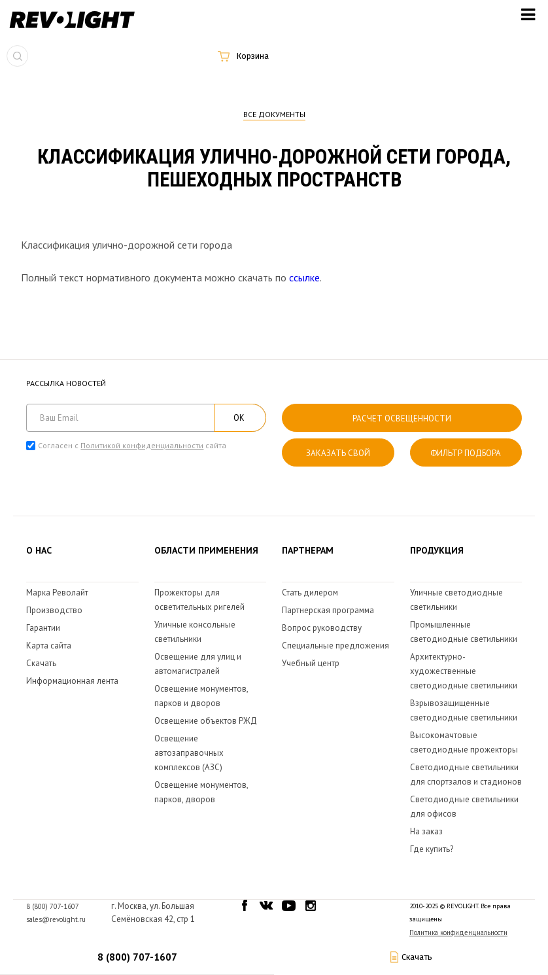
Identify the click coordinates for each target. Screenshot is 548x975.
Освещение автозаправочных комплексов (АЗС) (189, 753)
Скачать (41, 663)
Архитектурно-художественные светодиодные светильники (463, 671)
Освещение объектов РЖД (205, 720)
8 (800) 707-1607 (137, 957)
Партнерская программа (328, 610)
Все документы (274, 114)
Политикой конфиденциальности (141, 445)
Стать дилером (310, 592)
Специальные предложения (335, 645)
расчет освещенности (401, 418)
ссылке (304, 277)
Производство (54, 610)
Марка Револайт (57, 592)
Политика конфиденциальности (458, 932)
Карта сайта (48, 645)
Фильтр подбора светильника (465, 457)
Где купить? (431, 849)
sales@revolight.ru (56, 919)
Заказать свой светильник (338, 457)
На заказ (426, 831)
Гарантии (43, 627)
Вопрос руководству (322, 627)
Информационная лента (72, 680)
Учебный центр (310, 663)
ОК (239, 417)
